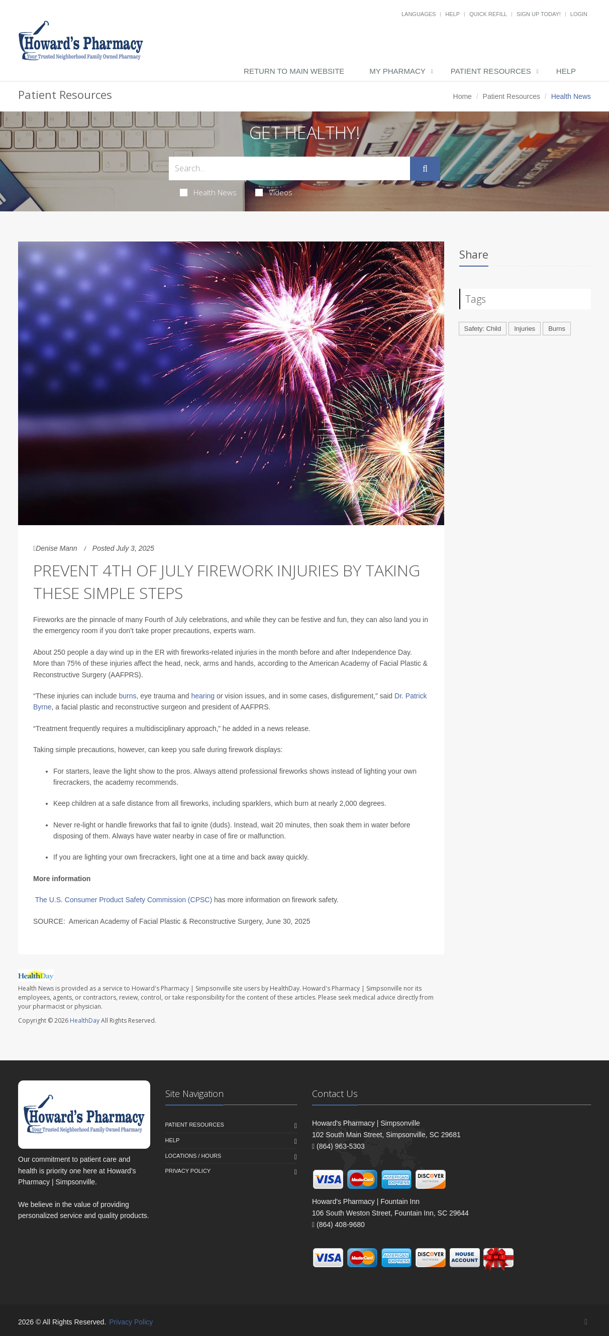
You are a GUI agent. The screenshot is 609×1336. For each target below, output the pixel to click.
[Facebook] (585, 1321)
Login (578, 14)
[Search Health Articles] (289, 168)
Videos (273, 192)
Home (462, 96)
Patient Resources (491, 71)
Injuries (524, 328)
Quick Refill (488, 14)
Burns (556, 328)
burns (127, 696)
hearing (203, 696)
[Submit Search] (425, 169)
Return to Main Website (294, 71)
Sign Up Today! (539, 14)
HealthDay (84, 1020)
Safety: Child (482, 328)
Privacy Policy (188, 1171)
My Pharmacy (397, 71)
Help (452, 14)
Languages (418, 14)
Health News (208, 192)
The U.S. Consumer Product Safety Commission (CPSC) (123, 900)
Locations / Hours (193, 1156)
